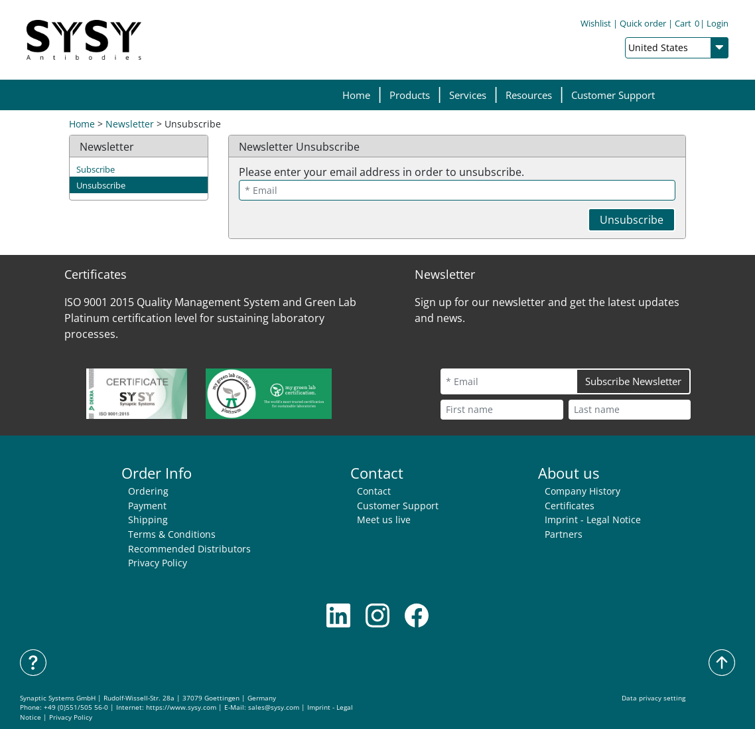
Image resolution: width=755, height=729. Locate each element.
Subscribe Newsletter (633, 381)
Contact (374, 491)
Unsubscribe (100, 185)
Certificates (569, 505)
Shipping (148, 519)
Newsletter (129, 124)
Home (356, 95)
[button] (409, 95)
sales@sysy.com (273, 707)
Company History (582, 491)
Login (717, 23)
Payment (147, 505)
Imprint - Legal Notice (593, 519)
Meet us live (384, 519)
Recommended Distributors (189, 548)
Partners (564, 534)
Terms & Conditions (172, 534)
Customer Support (613, 95)
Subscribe (95, 169)
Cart (687, 23)
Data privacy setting (653, 698)
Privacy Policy (157, 562)
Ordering (148, 491)
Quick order (643, 23)
